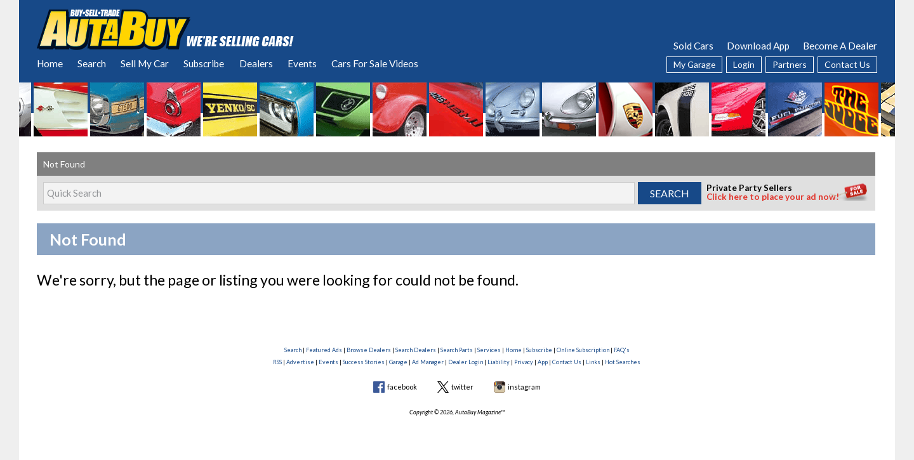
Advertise (300, 361)
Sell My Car (145, 63)
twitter (462, 387)
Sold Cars (693, 45)
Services (489, 349)
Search (91, 63)
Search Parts (456, 349)
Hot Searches (622, 361)
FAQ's (622, 349)
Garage (398, 361)
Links (593, 361)
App (543, 361)
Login (744, 64)
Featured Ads (324, 349)
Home (50, 63)
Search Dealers (415, 349)
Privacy (523, 361)
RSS (277, 361)
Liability (498, 361)
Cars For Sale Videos (374, 63)
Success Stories (364, 361)
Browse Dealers (369, 349)
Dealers (256, 63)
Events (302, 63)
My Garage (694, 64)
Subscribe (203, 63)
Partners (789, 64)
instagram (524, 387)
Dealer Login (465, 361)
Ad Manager (428, 361)
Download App (758, 45)
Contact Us (847, 64)
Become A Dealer (840, 45)
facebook (402, 387)
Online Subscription (583, 349)
